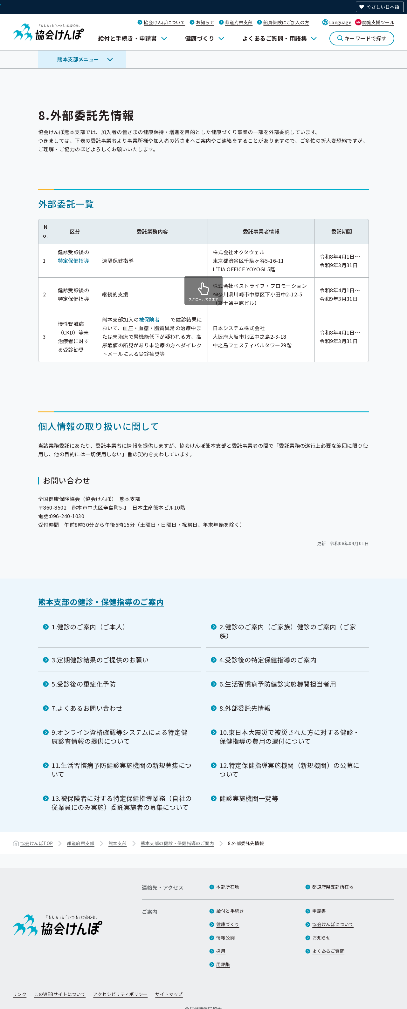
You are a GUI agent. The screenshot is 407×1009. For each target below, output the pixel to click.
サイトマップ (169, 994)
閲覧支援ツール (378, 22)
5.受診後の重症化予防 (84, 683)
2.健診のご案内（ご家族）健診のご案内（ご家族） (287, 631)
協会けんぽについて (164, 22)
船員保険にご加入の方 (286, 22)
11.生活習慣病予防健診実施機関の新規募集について (122, 770)
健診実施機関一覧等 (248, 798)
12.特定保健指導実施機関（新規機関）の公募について (289, 770)
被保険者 (149, 319)
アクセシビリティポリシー (120, 994)
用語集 (223, 964)
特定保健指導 (73, 260)
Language (340, 22)
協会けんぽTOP (36, 843)
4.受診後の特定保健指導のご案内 (268, 659)
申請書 (319, 911)
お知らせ (205, 22)
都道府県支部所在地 (333, 887)
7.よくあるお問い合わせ (87, 708)
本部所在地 (227, 887)
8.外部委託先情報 (245, 708)
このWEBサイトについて (60, 994)
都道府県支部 (239, 22)
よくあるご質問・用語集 (274, 38)
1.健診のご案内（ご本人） (90, 626)
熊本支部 (117, 843)
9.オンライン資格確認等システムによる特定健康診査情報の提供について (119, 737)
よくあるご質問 (328, 951)
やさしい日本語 (383, 6)
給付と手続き (230, 911)
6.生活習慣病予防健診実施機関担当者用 (277, 683)
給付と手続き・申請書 (127, 38)
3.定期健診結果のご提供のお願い (100, 659)
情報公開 (225, 937)
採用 (220, 951)
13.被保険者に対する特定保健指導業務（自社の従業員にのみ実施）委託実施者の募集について (122, 803)
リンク (19, 994)
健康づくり (199, 38)
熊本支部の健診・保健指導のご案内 (101, 601)
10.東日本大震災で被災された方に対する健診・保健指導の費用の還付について (289, 737)
